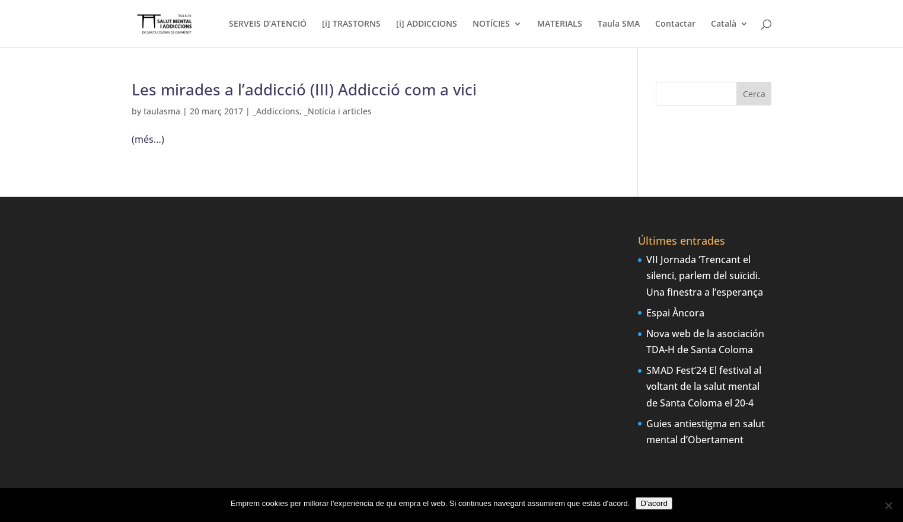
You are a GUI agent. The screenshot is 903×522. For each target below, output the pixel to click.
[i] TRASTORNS (351, 24)
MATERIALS (559, 24)
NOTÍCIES (491, 24)
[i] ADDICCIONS (426, 24)
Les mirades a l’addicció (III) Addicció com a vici (304, 89)
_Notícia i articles (338, 111)
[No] (888, 505)
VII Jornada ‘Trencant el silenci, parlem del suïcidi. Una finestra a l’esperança (704, 275)
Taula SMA (619, 24)
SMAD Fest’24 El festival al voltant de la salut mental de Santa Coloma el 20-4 (703, 386)
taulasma (161, 111)
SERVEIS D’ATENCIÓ (268, 24)
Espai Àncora (675, 312)
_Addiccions (276, 111)
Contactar (675, 24)
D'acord (654, 503)
